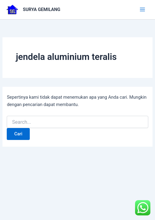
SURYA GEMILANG (41, 9)
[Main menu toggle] (142, 9)
